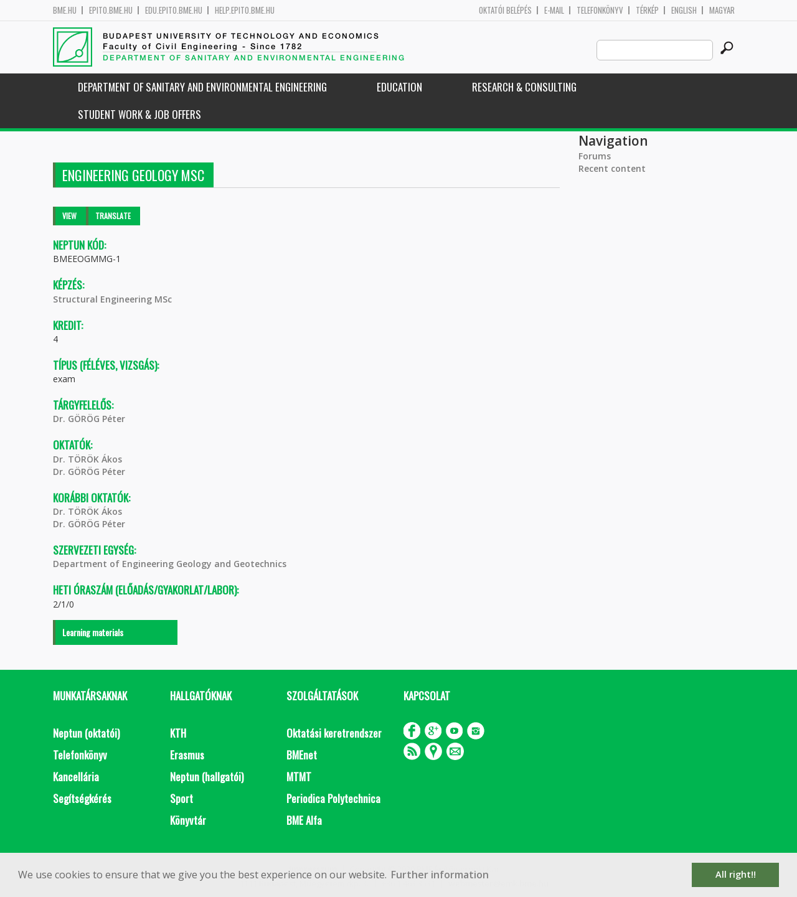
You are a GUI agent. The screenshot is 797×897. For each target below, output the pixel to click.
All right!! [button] (735, 874)
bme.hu (65, 10)
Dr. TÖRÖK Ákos (87, 459)
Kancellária (76, 776)
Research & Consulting (524, 87)
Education (399, 87)
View (69, 215)
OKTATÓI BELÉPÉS (505, 10)
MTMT (298, 776)
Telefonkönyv (600, 10)
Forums (594, 156)
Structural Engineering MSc (112, 299)
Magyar (722, 10)
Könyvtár (188, 820)
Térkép (647, 10)
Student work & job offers (139, 114)
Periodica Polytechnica (333, 798)
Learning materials (92, 632)
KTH (178, 733)
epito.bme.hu (111, 10)
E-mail (554, 10)
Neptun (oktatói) (86, 733)
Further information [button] (440, 874)
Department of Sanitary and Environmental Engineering (202, 87)
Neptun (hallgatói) (206, 776)
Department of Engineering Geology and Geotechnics (169, 564)
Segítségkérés (82, 798)
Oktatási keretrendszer (334, 733)
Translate (113, 215)
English (684, 10)
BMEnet (301, 755)
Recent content (612, 168)
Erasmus (187, 755)
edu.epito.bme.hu (173, 10)
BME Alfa (304, 820)
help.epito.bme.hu (245, 10)
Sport (181, 798)
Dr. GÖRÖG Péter (89, 419)
